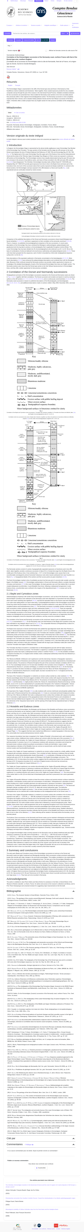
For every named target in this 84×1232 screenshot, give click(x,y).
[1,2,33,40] (10, 162)
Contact (58, 1228)
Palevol (46, 0)
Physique (30, 0)
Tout (63, 33)
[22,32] (38, 623)
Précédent (10, 40)
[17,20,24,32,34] (54, 608)
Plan (9, 45)
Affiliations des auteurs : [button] (14, 129)
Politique (29, 1144)
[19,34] (64, 577)
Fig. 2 (24, 621)
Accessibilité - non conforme (39, 1228)
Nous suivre (51, 1228)
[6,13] (30, 812)
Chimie (52, 0)
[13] (41, 625)
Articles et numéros (21, 25)
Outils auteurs (64, 25)
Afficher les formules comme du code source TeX (61, 50)
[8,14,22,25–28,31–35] (13, 283)
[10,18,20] (68, 279)
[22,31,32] (65, 258)
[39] (69, 791)
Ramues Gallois (11, 69)
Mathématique (14, 0)
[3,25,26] (68, 241)
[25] (65, 634)
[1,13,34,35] (20, 241)
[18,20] (69, 251)
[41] (35, 606)
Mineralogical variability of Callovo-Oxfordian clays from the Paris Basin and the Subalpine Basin (32, 1209)
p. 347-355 (45, 40)
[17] (14, 703)
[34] (74, 412)
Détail (9, 112)
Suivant (53, 40)
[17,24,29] (9, 806)
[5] (61, 666)
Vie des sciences (68, 0)
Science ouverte (36, 25)
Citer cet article (19, 112)
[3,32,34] (9, 621)
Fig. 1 (8, 154)
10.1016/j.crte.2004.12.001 (18, 122)
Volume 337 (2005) (29, 40)
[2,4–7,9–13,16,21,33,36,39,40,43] (33, 279)
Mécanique (23, 0)
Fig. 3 (72, 738)
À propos (9, 25)
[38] (22, 255)
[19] (16, 731)
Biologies (59, 0)
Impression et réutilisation (75, 25)
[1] (34, 789)
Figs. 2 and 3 (12, 277)
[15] (31, 691)
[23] (25, 582)
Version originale (14, 50)
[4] (64, 665)
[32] (23, 682)
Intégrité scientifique (50, 25)
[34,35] (20, 260)
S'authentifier (41, 1168)
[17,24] (55, 651)
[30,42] (16, 590)
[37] (22, 584)
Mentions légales (65, 1228)
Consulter (7, 33)
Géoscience (39, 0)
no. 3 (38, 40)
